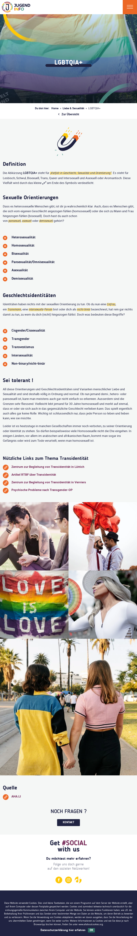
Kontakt (68, 822)
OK (91, 930)
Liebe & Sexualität (73, 108)
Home (55, 108)
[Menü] (130, 7)
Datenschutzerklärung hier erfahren (62, 930)
